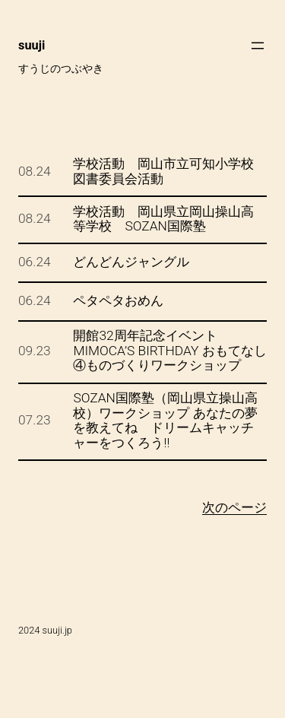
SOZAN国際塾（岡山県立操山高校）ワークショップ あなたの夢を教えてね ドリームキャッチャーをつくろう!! (165, 420)
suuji (31, 45)
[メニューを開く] (258, 46)
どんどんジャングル (131, 262)
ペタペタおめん (118, 301)
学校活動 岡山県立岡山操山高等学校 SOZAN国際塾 (163, 219)
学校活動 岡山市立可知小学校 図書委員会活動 (170, 171)
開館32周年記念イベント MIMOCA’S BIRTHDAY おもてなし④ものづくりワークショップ (169, 351)
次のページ (234, 507)
